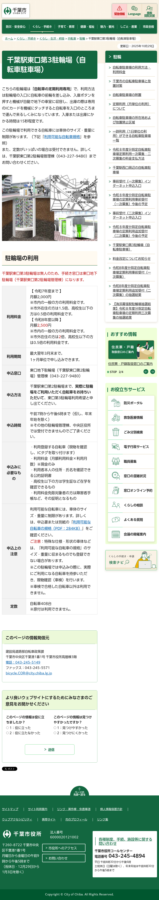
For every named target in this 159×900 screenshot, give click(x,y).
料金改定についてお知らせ (132, 258)
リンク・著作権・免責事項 (73, 809)
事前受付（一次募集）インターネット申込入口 (132, 183)
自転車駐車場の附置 (127, 94)
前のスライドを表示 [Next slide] (152, 371)
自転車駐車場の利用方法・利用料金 (132, 69)
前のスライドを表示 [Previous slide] (145, 371)
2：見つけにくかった (72, 733)
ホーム (9, 38)
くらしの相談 (133, 505)
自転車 (72, 38)
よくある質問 (133, 519)
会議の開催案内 (135, 534)
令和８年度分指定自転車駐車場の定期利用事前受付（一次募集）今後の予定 (132, 199)
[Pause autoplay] (112, 372)
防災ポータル (133, 403)
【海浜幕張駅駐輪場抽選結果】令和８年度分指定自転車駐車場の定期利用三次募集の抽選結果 (132, 310)
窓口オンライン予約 (138, 490)
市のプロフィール (76, 819)
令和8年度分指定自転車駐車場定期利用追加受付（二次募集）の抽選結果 (132, 290)
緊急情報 (119, 14)
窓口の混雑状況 (135, 476)
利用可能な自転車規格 (62, 137)
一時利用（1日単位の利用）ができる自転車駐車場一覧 (132, 136)
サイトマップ (10, 809)
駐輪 (82, 38)
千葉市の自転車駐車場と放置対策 (132, 83)
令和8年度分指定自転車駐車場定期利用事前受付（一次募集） (132, 272)
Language (134, 14)
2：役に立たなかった (25, 733)
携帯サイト (49, 819)
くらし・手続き (26, 38)
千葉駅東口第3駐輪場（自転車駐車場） (131, 247)
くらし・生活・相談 (51, 38)
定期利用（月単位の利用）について (132, 106)
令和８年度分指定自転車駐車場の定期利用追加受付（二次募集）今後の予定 (132, 231)
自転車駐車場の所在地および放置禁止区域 (132, 120)
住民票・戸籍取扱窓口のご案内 (130, 363)
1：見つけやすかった (72, 727)
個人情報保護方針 (111, 809)
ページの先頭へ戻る (79, 793)
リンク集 (102, 819)
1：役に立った (20, 727)
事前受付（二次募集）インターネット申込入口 (132, 215)
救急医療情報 (133, 417)
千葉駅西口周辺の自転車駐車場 (132, 170)
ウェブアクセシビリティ (17, 819)
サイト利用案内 (37, 809)
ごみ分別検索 (133, 432)
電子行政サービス (136, 446)
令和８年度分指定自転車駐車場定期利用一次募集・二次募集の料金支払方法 (132, 154)
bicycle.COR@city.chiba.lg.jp (29, 673)
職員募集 (130, 461)
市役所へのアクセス (62, 848)
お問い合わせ (58, 858)
